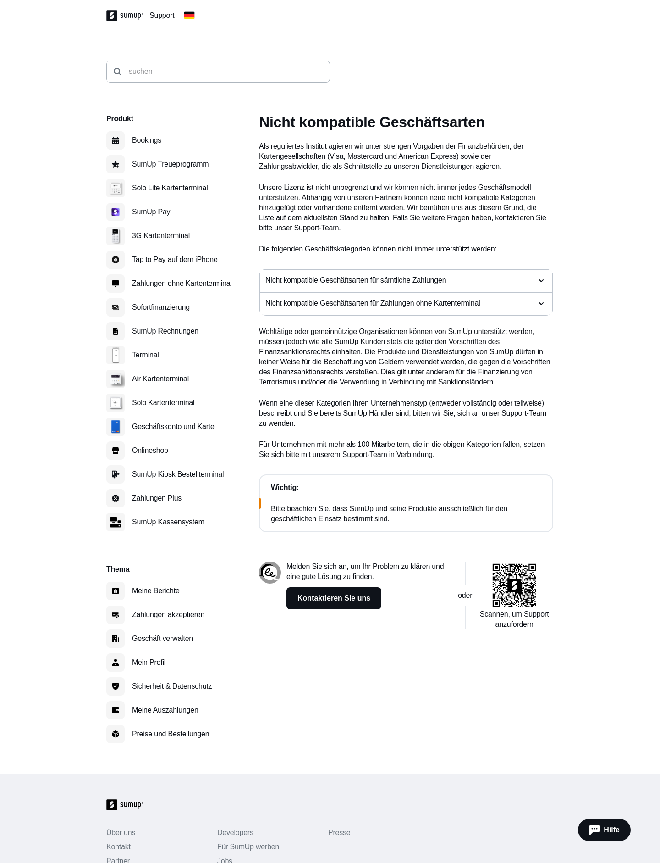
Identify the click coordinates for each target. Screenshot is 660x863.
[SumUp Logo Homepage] (127, 15)
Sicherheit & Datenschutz (172, 686)
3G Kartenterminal (161, 235)
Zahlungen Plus (157, 498)
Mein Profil (148, 662)
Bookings (146, 140)
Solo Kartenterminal (163, 402)
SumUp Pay (151, 212)
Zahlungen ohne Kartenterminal (182, 283)
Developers (235, 832)
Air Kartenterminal (160, 379)
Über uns (120, 832)
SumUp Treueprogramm (170, 164)
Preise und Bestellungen (170, 734)
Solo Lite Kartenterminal (170, 188)
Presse (339, 832)
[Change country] (189, 16)
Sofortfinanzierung (161, 307)
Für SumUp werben (248, 847)
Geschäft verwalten (162, 638)
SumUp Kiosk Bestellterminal (178, 474)
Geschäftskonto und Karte (173, 426)
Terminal (145, 355)
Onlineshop (150, 450)
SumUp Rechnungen (165, 331)
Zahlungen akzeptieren (168, 614)
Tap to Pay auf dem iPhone (175, 259)
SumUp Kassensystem (168, 522)
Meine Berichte (156, 591)
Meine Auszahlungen (165, 710)
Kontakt (118, 847)
